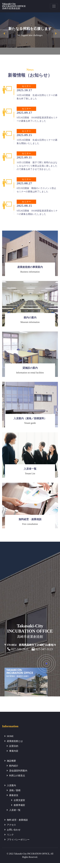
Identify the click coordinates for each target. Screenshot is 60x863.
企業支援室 (19, 800)
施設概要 (11, 761)
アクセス (11, 825)
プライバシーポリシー (18, 839)
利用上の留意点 (17, 775)
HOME (10, 736)
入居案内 (11, 785)
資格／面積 (14, 790)
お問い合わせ (13, 830)
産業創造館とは (15, 741)
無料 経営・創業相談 (17, 820)
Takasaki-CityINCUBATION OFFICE (14, 6)
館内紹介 (13, 766)
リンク (10, 834)
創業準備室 (19, 805)
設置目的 (13, 746)
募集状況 (13, 795)
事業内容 (13, 751)
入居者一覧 (14, 810)
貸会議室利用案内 (18, 770)
